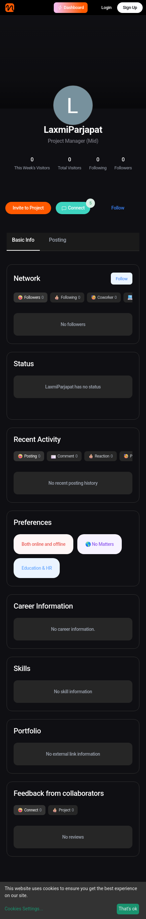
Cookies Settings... (24, 908)
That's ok (127, 908)
